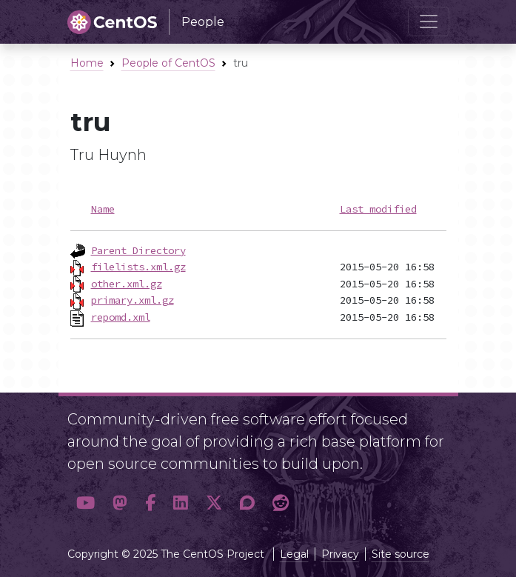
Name (103, 209)
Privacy (340, 554)
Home (87, 63)
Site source (400, 554)
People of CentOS (168, 63)
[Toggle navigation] (428, 21)
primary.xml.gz (132, 300)
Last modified (378, 209)
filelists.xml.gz (138, 266)
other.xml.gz (126, 283)
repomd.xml (120, 317)
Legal (294, 554)
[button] (85, 504)
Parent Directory (138, 250)
